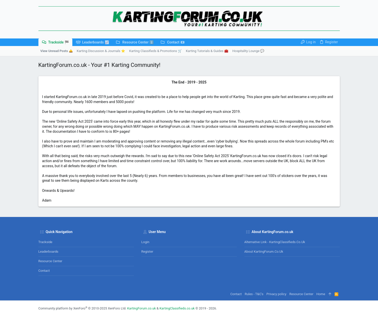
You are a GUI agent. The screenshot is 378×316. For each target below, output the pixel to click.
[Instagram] (337, 308)
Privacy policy (276, 294)
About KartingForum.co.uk (263, 251)
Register (147, 251)
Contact (44, 271)
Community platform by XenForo (82, 308)
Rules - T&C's (254, 294)
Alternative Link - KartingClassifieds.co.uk (274, 242)
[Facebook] (330, 308)
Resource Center (50, 261)
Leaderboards (48, 251)
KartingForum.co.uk (141, 308)
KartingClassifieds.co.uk (177, 308)
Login (145, 242)
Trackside (45, 242)
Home (320, 294)
